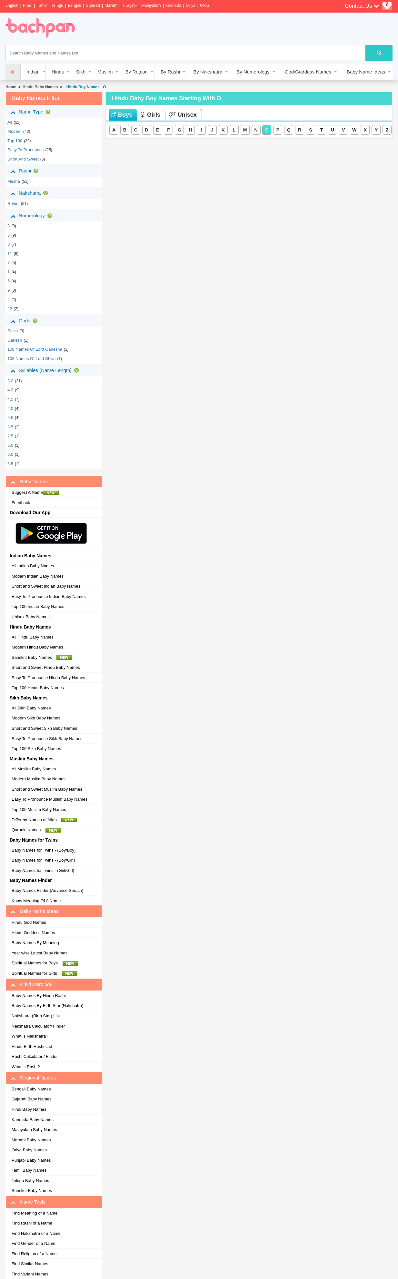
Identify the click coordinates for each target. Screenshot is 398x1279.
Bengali (74, 5)
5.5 (10, 417)
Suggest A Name (35, 492)
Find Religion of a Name (34, 1253)
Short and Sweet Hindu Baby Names (46, 667)
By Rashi (170, 71)
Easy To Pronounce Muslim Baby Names (49, 799)
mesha (13, 181)
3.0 (10, 380)
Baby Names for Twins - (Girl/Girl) (43, 870)
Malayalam (151, 5)
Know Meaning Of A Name (36, 900)
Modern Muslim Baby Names (38, 778)
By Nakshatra (207, 71)
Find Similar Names (30, 1263)
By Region (136, 71)
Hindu (58, 71)
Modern (14, 131)
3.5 (10, 427)
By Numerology (253, 71)
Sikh (80, 71)
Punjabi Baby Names (31, 1160)
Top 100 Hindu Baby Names (38, 687)
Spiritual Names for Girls (44, 973)
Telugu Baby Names (30, 1180)
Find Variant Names (30, 1274)
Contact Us (362, 6)
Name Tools (28, 1202)
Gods (25, 321)
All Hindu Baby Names (33, 637)
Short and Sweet (23, 159)
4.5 (10, 399)
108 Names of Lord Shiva (31, 358)
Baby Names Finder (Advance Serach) (48, 890)
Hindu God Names (29, 922)
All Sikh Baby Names (31, 708)
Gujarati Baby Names (32, 1099)
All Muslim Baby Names (34, 768)
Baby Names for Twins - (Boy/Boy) (43, 850)
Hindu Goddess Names (33, 932)
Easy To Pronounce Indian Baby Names (49, 596)
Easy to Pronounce (25, 149)
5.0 (10, 445)
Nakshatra (30, 193)
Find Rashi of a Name (32, 1223)
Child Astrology (31, 984)
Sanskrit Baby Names (42, 657)
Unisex (183, 115)
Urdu (204, 5)
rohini (13, 203)
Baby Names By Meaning (35, 942)
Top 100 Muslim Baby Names (39, 809)
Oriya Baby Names (29, 1149)
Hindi (28, 5)
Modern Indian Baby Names (38, 576)
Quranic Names (36, 830)
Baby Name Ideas (366, 71)
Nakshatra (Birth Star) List (36, 1015)
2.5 (10, 436)
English (11, 5)
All (9, 122)
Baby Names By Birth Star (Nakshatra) (48, 1005)
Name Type (32, 112)
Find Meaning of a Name (34, 1213)
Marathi (111, 5)
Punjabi (130, 5)
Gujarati (92, 5)
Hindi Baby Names (29, 1109)
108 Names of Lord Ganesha (34, 349)
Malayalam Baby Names (34, 1129)
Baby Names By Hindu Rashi (39, 995)
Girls (150, 115)
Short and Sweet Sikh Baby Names (44, 728)
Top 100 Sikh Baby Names (36, 748)
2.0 (10, 408)
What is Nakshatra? (30, 1036)
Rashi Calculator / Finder (35, 1056)
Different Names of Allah (44, 820)
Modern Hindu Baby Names (37, 647)
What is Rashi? (26, 1066)
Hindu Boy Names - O (85, 87)
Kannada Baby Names (33, 1119)
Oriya (190, 5)
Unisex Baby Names (31, 616)
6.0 (10, 454)
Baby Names (29, 481)
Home (10, 87)
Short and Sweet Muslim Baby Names (47, 789)
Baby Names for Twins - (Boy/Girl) (43, 860)
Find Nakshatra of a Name (36, 1233)
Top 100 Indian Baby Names (38, 606)
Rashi (26, 171)
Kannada (173, 5)
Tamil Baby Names (29, 1170)
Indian (33, 71)
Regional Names (33, 1078)
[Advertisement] (200, 28)
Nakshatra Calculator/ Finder (38, 1026)
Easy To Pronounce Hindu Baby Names (48, 677)
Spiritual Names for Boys (45, 963)
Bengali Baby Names (31, 1089)
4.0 (10, 389)
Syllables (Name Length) (46, 370)
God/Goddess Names (308, 71)
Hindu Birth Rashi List (32, 1046)
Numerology (33, 216)
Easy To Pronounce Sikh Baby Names (47, 738)
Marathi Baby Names (31, 1139)
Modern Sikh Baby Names (36, 718)
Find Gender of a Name (33, 1243)
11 (9, 253)
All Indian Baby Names (33, 565)
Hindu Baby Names (40, 87)
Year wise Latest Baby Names (39, 953)
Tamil (41, 5)
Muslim (105, 71)
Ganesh (14, 340)
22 (9, 308)
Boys (121, 115)
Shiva (12, 330)
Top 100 (14, 140)
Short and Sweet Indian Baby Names (46, 586)
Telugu (57, 5)
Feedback (21, 502)
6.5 (10, 463)
